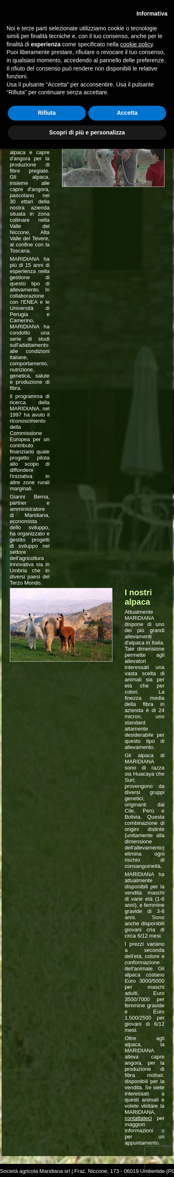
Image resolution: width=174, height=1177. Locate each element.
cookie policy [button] (136, 44)
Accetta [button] (127, 112)
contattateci (138, 1118)
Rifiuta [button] (47, 112)
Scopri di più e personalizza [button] (87, 132)
